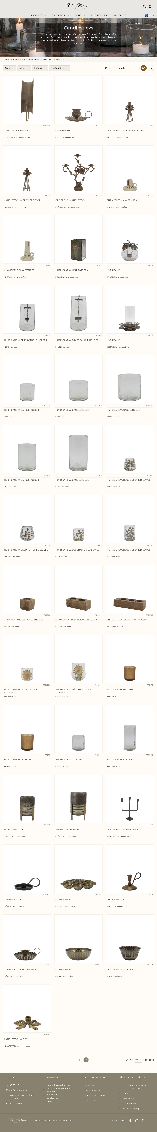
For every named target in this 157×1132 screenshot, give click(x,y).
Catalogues (52, 1098)
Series (80, 15)
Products (39, 15)
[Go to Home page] (78, 6)
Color (8, 68)
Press (49, 1101)
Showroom (52, 1094)
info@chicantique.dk (19, 1090)
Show (128, 1060)
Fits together (58, 68)
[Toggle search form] (144, 6)
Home (6, 60)
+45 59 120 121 (15, 1085)
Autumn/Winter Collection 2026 (38, 60)
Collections (61, 15)
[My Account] (149, 6)
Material (38, 68)
